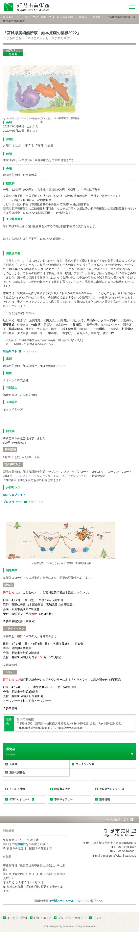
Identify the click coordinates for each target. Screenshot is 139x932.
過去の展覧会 (17, 772)
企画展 (97, 17)
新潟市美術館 (65, 17)
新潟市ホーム (11, 17)
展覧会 (83, 17)
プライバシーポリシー (72, 917)
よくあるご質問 (17, 917)
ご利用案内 (18, 844)
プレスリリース (13, 502)
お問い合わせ (42, 917)
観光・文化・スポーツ (38, 17)
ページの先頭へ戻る (116, 819)
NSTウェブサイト (14, 494)
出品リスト (10, 351)
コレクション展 (85, 764)
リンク (97, 917)
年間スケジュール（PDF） (68, 900)
